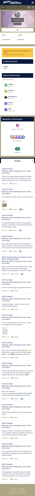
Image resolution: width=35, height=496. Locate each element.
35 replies (15, 274)
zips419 (10, 102)
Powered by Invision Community (17, 493)
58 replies (15, 290)
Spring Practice (7, 169)
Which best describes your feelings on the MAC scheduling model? (17, 258)
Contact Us (14, 489)
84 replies (13, 183)
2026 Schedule (7, 280)
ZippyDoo (11, 90)
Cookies (21, 489)
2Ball (9, 109)
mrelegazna (18, 261)
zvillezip (10, 84)
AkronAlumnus (12, 96)
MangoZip (5, 171)
